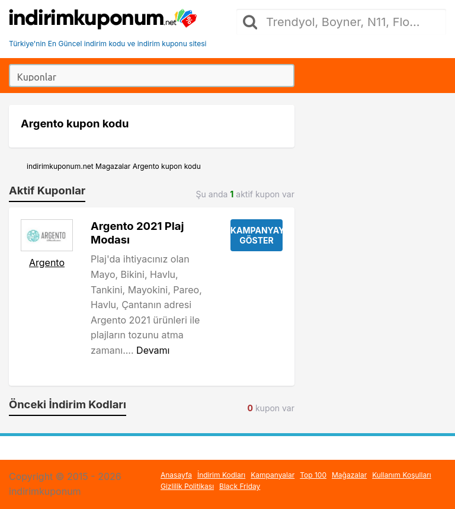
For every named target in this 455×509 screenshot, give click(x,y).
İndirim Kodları (221, 474)
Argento (47, 262)
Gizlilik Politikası (187, 486)
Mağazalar (349, 474)
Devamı (152, 350)
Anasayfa (176, 474)
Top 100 (313, 474)
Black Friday (239, 486)
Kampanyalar (272, 474)
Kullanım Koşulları (401, 474)
